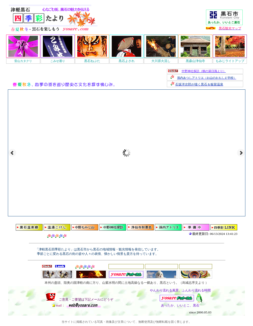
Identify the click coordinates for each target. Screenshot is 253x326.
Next (241, 153)
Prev (12, 153)
